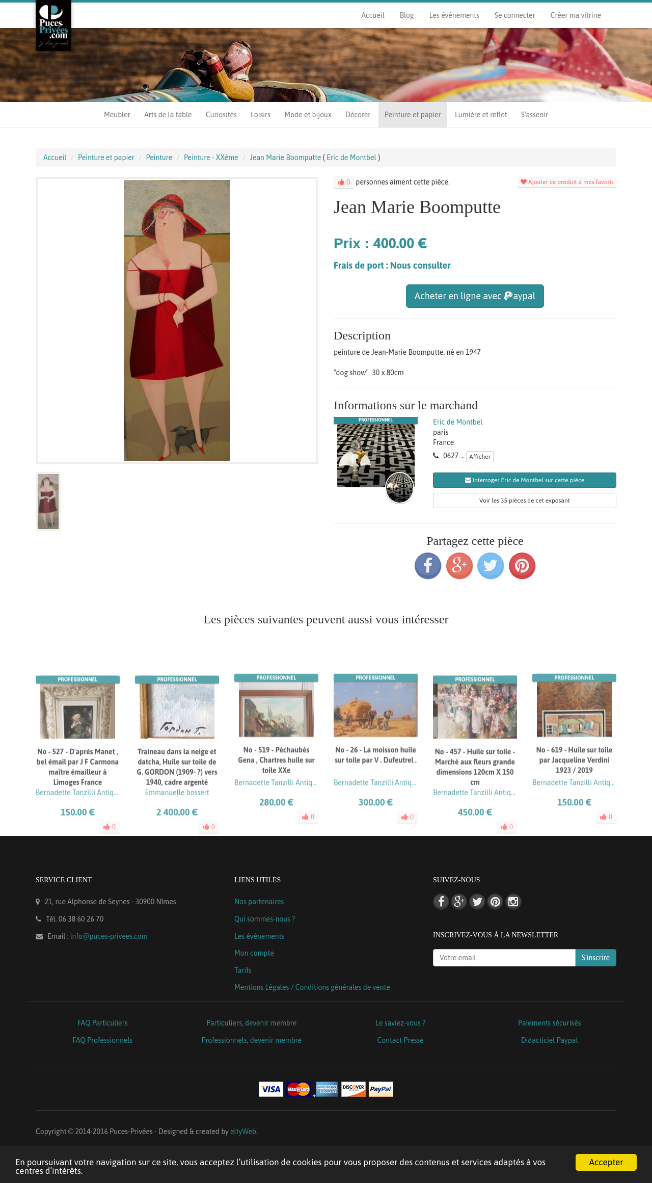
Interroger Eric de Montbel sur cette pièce (525, 480)
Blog (407, 15)
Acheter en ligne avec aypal (475, 296)
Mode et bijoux (307, 115)
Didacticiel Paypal (549, 1040)
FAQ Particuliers (102, 1023)
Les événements (454, 15)
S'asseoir (534, 115)
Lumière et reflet (481, 115)
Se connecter (515, 15)
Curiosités (221, 115)
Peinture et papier (413, 115)
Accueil (372, 15)
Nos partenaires (259, 902)
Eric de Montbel (457, 422)
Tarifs (243, 970)
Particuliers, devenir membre (251, 1023)
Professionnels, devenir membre (252, 1040)
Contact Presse (400, 1040)
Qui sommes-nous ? (264, 919)
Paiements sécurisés (549, 1023)
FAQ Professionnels (102, 1040)
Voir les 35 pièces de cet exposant (524, 500)
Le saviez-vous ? (400, 1023)
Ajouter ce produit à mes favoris (567, 182)
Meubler (117, 115)
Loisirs (260, 115)
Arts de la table (168, 115)
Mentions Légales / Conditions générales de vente (312, 987)
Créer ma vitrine (576, 15)
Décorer (357, 115)
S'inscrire (596, 958)
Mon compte (254, 953)
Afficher (480, 456)
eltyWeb (243, 1131)
